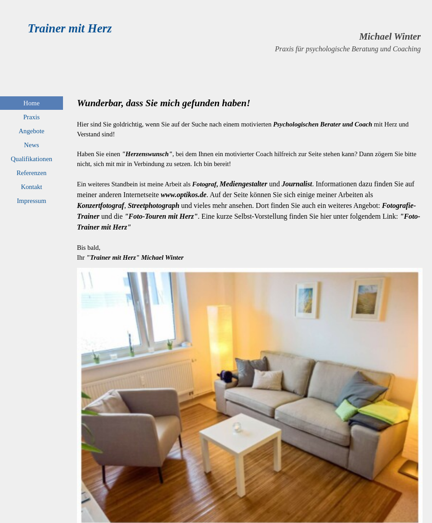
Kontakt (31, 186)
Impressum (31, 200)
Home (31, 103)
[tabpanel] (276, 41)
